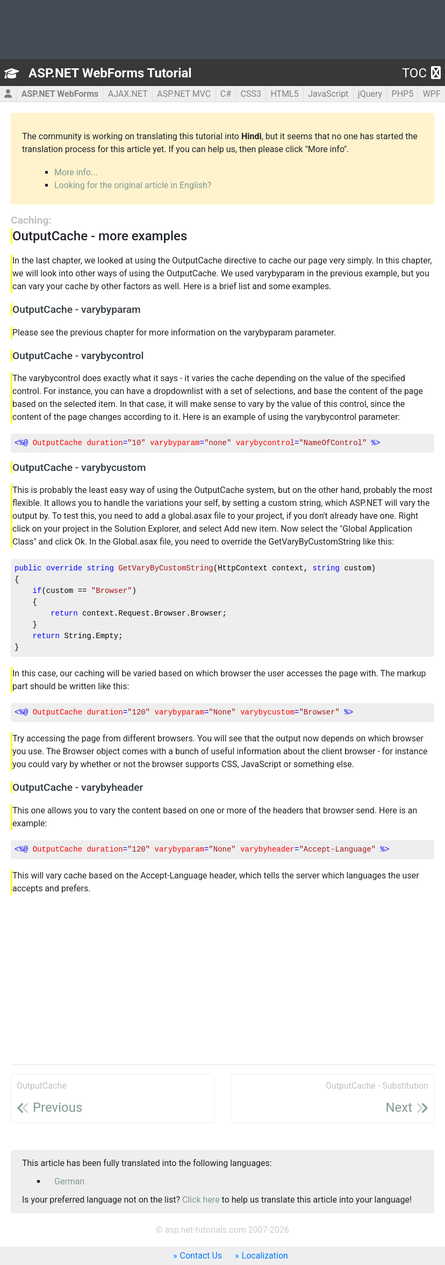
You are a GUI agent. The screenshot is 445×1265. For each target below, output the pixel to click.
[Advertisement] (222, 980)
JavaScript (328, 94)
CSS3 (251, 94)
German (69, 1181)
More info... (76, 172)
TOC (421, 73)
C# (225, 94)
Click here (201, 1200)
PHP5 (403, 94)
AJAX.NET (128, 94)
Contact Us (201, 1255)
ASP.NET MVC (184, 94)
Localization (265, 1255)
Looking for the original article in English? (132, 185)
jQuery (370, 94)
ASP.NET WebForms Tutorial (110, 73)
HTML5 (284, 94)
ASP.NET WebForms (60, 94)
